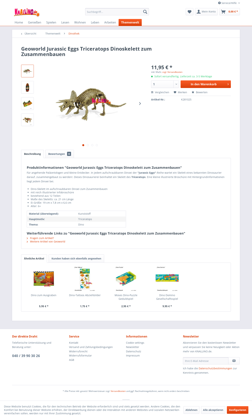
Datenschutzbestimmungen (215, 368)
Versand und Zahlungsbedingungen (91, 347)
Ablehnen (191, 410)
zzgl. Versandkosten (172, 72)
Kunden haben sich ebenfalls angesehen (76, 258)
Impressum (133, 355)
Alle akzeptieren (213, 410)
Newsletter (132, 347)
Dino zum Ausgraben (43, 295)
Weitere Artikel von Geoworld (46, 241)
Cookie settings (135, 342)
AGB (71, 360)
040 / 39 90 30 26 (26, 355)
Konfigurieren (237, 410)
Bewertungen (59, 154)
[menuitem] (117, 11)
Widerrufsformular (80, 355)
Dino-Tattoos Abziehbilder (85, 295)
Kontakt (73, 342)
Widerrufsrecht (78, 351)
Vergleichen (160, 92)
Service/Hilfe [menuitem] (227, 3)
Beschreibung (32, 154)
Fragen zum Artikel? (40, 238)
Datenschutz (133, 351)
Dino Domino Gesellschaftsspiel (167, 296)
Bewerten (200, 92)
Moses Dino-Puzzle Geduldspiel (126, 296)
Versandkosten (118, 391)
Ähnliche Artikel (34, 258)
